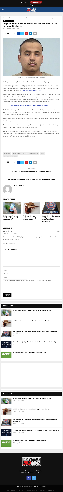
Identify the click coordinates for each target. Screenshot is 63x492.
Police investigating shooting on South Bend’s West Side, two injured (36, 342)
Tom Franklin (7, 28)
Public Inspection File (31, 490)
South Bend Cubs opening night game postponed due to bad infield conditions (51, 218)
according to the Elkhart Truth (32, 90)
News (12, 20)
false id (25, 153)
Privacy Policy (42, 490)
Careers (13, 490)
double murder (17, 153)
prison (42, 153)
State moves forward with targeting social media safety (10, 218)
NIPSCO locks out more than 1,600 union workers (29, 352)
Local (9, 20)
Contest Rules (20, 490)
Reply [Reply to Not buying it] (58, 231)
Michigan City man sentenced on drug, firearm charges (29, 218)
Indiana (5, 20)
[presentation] (17, 288)
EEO (8, 490)
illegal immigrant (33, 153)
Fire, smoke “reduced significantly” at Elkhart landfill (32, 171)
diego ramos (7, 153)
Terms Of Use (51, 490)
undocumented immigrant (10, 156)
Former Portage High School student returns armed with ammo (31, 179)
